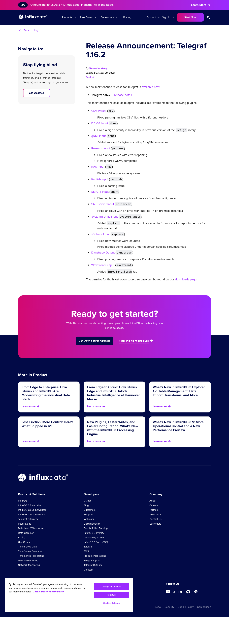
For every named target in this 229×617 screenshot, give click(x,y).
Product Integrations (95, 556)
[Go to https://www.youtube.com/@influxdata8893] (168, 592)
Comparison (204, 607)
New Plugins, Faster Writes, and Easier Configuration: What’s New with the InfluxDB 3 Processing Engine (112, 427)
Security (169, 607)
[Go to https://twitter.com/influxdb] (174, 592)
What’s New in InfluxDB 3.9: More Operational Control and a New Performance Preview (178, 425)
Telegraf (88, 546)
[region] (69, 595)
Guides (87, 501)
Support (88, 514)
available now (150, 87)
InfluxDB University (94, 533)
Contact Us (153, 17)
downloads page (185, 279)
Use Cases (86, 17)
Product (90, 77)
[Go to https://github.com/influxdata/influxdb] (188, 592)
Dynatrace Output (103, 252)
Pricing (127, 17)
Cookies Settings (111, 603)
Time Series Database (30, 551)
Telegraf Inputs (92, 560)
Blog (86, 505)
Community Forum (94, 537)
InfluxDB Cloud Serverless (32, 510)
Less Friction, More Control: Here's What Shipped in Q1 (48, 423)
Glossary (88, 570)
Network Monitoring (29, 565)
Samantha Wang (98, 68)
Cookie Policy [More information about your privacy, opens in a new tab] (40, 591)
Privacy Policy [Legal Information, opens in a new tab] (56, 591)
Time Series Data (27, 546)
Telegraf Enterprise (28, 519)
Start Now (190, 17)
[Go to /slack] (196, 592)
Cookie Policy (186, 607)
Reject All (111, 594)
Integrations (24, 524)
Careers (153, 505)
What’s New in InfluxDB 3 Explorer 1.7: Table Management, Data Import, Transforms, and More (179, 391)
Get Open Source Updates (94, 341)
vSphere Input (100, 234)
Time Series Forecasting (31, 556)
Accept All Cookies (111, 586)
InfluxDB (22, 501)
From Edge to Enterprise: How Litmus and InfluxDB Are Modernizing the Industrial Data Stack (46, 393)
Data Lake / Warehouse (31, 528)
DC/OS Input (99, 123)
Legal (158, 607)
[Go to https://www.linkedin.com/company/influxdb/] (180, 591)
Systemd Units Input (104, 216)
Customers (89, 510)
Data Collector (26, 533)
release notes (123, 95)
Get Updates (36, 93)
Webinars (89, 519)
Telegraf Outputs (93, 565)
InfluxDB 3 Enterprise (29, 505)
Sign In (166, 17)
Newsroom (155, 514)
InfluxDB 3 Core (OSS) (96, 542)
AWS (86, 551)
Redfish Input (99, 179)
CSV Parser (98, 111)
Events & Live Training (96, 528)
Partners (153, 510)
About (152, 501)
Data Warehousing (28, 560)
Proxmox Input (100, 148)
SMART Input (100, 192)
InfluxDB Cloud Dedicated (32, 514)
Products (67, 17)
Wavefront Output (102, 265)
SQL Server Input (102, 204)
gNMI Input (98, 136)
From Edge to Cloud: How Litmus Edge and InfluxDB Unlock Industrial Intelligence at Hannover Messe (113, 393)
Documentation (92, 524)
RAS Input (97, 166)
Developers (107, 17)
